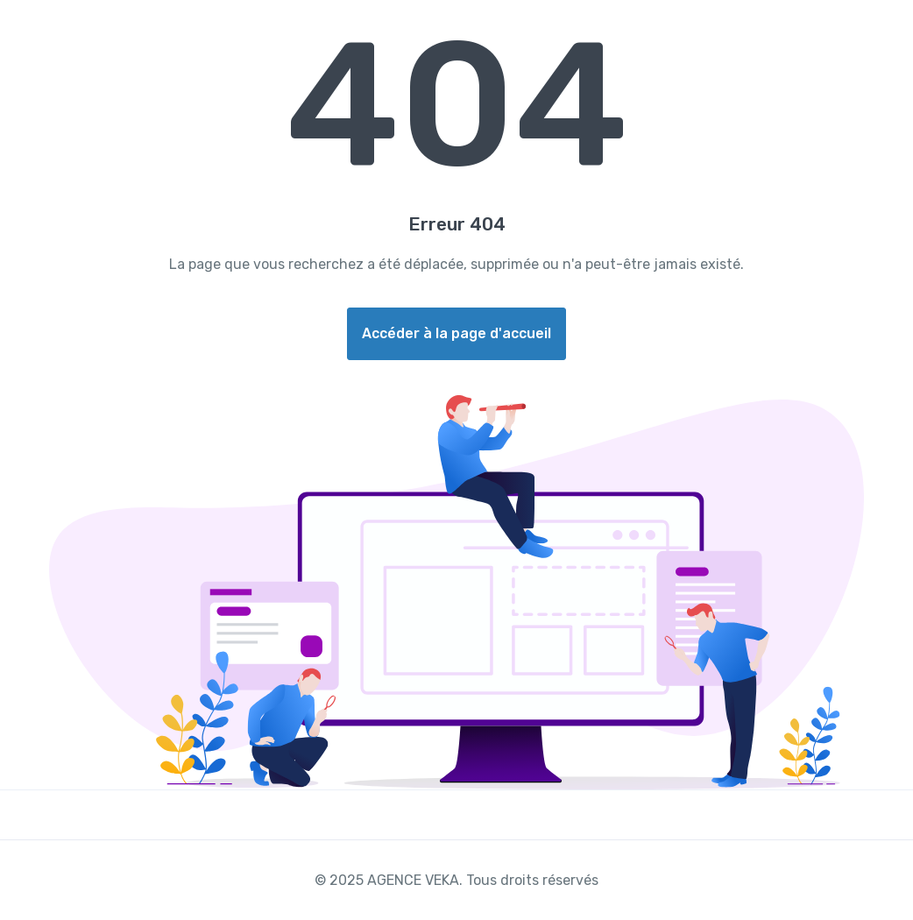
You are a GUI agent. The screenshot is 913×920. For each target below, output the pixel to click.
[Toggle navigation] (884, 23)
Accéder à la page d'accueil (456, 333)
